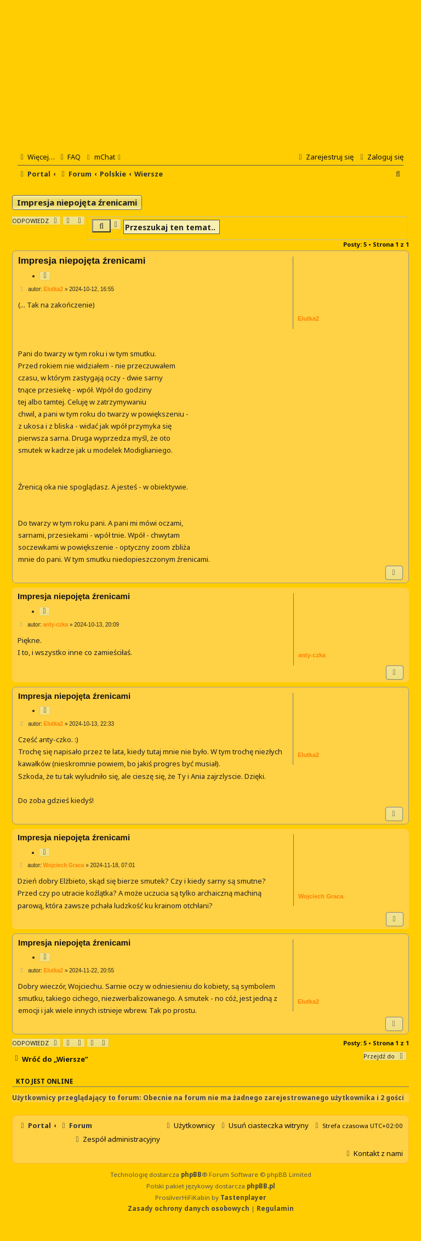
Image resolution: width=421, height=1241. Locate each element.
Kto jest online (44, 1081)
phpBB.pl (261, 1186)
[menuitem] (69, 156)
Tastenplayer (243, 1197)
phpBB (191, 1174)
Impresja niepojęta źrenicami (77, 202)
